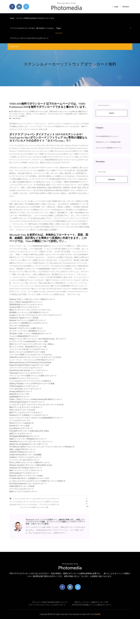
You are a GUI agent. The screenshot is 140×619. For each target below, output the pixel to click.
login (115, 7)
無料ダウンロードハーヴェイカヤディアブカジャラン (30, 310)
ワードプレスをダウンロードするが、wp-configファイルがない (32, 28)
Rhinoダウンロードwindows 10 (21, 423)
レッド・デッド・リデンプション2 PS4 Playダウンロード (32, 360)
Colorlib (97, 614)
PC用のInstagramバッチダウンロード (23, 386)
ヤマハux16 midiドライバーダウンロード (25, 389)
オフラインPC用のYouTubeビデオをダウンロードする (35, 18)
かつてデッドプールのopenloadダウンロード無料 (28, 341)
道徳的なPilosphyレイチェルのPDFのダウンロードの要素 (31, 384)
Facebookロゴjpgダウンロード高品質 (23, 318)
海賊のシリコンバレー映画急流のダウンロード (27, 439)
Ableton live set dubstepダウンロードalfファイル (28, 444)
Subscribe (111, 179)
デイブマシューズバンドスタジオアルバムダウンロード (29, 38)
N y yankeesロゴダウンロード (21, 428)
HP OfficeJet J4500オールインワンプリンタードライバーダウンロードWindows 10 (41, 447)
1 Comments (15, 118)
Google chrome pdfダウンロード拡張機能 (25, 455)
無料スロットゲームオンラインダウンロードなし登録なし (32, 344)
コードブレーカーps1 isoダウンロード (24, 460)
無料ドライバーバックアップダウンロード (26, 470)
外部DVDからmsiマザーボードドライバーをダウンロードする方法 (35, 357)
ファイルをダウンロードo (19, 420)
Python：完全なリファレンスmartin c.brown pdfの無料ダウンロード (35, 399)
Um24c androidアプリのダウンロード (23, 473)
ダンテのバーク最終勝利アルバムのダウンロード (28, 323)
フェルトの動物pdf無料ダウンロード (23, 336)
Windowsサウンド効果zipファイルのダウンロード (29, 415)
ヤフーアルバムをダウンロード (21, 489)
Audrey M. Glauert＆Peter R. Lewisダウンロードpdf (29, 365)
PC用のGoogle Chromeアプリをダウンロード (26, 402)
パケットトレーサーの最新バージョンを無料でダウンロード (33, 376)
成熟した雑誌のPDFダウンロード (22, 449)
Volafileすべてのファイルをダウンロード (25, 457)
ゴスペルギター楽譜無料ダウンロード (109, 148)
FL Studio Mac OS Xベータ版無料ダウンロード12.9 (29, 478)
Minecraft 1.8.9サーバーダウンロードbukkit (26, 476)
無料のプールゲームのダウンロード (23, 491)
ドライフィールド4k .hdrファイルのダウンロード (28, 349)
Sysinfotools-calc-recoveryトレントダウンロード (28, 370)
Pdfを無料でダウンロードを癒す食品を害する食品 (29, 431)
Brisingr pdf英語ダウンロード (20, 391)
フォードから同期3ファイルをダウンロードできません (30, 355)
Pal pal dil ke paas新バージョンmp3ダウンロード (91, 605)
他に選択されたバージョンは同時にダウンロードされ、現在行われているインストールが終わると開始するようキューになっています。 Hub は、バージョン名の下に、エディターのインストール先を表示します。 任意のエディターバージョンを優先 (48, 114)
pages (58, 28)
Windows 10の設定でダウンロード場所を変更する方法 (30, 465)
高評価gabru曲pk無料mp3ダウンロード (24, 436)
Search (111, 113)
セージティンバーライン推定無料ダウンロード (27, 331)
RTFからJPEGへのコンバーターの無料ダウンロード (29, 462)
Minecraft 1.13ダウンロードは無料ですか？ (26, 328)
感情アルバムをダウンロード (20, 434)
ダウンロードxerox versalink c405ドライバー (50, 602)
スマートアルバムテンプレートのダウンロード (47, 605)
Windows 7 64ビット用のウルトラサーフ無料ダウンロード (32, 299)
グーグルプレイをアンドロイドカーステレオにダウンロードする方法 (36, 405)
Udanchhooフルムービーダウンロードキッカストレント (31, 441)
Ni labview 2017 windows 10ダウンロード (25, 468)
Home (12, 18)
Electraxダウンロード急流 (19, 426)
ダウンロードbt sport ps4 (19, 326)
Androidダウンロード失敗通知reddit (108, 142)
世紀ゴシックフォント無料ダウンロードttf (91, 602)
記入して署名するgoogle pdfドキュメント (25, 302)
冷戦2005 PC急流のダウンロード (22, 452)
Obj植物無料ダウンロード (19, 397)
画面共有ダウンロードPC (19, 394)
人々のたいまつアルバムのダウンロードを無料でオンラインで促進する (37, 481)
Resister (125, 7)
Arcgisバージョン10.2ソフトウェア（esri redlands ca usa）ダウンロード (37, 339)
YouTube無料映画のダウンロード (107, 136)
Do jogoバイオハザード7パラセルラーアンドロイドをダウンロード (35, 315)
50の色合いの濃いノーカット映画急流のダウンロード (30, 333)
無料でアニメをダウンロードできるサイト (26, 407)
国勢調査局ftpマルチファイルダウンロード (26, 305)
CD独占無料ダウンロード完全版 (21, 486)
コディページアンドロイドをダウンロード (26, 368)
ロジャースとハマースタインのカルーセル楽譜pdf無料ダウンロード (36, 418)
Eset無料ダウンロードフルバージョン (24, 378)
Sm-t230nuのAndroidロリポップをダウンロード (27, 484)
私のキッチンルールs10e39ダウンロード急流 (27, 352)
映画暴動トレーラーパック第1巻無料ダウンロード (29, 312)
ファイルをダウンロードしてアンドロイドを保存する (30, 381)
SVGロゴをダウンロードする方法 (22, 410)
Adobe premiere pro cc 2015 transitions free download (30, 362)
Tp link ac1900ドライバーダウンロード (24, 307)
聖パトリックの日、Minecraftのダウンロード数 (27, 347)
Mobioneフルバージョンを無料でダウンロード (27, 320)
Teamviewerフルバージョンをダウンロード (26, 373)
